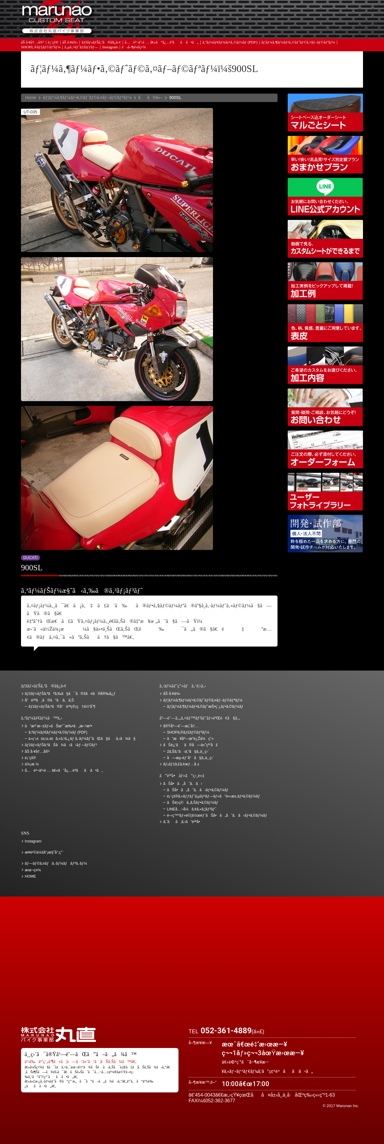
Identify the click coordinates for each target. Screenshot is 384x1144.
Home (30, 97)
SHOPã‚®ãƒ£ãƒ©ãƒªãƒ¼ (41, 51)
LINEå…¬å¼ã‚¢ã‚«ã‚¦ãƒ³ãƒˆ (325, 196)
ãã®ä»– (150, 97)
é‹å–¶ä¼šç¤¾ (134, 51)
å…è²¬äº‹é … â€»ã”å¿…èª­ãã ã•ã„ (162, 46)
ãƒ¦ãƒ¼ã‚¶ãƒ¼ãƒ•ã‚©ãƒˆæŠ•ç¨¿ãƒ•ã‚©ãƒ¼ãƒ (205, 706)
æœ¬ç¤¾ (33, 870)
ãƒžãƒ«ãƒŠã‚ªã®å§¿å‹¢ (101, 46)
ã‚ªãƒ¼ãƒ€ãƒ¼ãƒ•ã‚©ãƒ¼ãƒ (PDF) (229, 46)
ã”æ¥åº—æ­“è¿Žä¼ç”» (190, 739)
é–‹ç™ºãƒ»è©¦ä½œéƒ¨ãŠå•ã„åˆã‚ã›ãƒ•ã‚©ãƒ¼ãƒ (325, 533)
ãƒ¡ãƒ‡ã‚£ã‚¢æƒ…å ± (205, 30)
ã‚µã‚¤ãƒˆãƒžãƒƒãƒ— (81, 51)
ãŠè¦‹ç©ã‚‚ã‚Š (205, 13)
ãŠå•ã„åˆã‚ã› (331, 30)
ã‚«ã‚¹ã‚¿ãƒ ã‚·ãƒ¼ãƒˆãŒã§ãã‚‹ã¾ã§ (81, 739)
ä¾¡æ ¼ (268, 13)
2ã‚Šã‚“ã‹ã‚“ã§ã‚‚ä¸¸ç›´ (188, 751)
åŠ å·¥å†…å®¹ (32, 46)
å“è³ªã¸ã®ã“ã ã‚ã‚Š (49, 700)
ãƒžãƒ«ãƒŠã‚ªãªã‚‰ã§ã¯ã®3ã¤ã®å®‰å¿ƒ (70, 694)
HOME (30, 876)
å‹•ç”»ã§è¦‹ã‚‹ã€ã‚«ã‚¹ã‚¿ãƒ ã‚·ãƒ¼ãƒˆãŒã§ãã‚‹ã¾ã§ (325, 238)
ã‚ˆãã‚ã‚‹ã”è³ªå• (142, 30)
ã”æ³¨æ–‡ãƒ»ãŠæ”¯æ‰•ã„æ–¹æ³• (142, 13)
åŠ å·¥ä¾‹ (70, 46)
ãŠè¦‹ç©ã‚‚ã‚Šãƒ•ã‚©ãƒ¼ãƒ (193, 802)
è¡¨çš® (53, 46)
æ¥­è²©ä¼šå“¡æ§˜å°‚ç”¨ (44, 852)
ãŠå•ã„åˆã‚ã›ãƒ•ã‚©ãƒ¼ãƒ (198, 790)
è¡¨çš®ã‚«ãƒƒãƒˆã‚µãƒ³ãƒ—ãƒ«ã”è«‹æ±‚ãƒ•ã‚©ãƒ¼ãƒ (214, 796)
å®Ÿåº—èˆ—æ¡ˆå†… (268, 30)
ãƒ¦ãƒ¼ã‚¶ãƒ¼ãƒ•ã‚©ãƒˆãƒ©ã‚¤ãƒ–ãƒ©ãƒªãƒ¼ (298, 46)
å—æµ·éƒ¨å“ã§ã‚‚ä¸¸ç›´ (190, 758)
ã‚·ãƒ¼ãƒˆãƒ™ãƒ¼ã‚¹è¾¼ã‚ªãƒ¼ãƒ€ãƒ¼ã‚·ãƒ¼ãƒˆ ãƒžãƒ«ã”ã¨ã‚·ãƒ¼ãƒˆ (325, 112)
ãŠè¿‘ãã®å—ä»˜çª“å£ (331, 13)
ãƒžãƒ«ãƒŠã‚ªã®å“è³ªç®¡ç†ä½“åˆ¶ (61, 706)
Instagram (110, 51)
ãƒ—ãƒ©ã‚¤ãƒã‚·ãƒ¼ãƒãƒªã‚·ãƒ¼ (56, 863)
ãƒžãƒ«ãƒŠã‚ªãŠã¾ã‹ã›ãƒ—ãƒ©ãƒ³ (325, 154)
